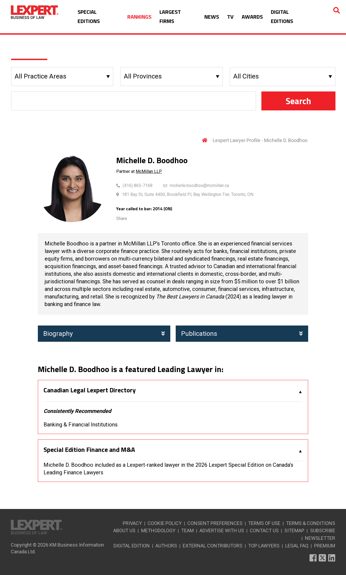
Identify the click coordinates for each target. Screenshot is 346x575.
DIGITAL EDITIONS (282, 16)
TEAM (187, 530)
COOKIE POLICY (165, 523)
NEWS (211, 16)
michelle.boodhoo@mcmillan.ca (199, 185)
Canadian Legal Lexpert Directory (90, 390)
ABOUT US (124, 530)
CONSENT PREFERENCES (214, 523)
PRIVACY (132, 523)
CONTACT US (264, 530)
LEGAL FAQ (296, 545)
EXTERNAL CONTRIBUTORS (212, 545)
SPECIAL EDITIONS (89, 16)
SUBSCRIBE (322, 530)
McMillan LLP (149, 171)
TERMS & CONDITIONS (310, 523)
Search (298, 100)
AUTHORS (166, 545)
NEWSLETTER (320, 538)
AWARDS (252, 16)
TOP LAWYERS (264, 545)
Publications (242, 333)
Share (121, 218)
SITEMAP (294, 530)
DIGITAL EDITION (132, 545)
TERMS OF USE (264, 523)
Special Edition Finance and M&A (89, 449)
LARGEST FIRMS (170, 16)
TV (230, 16)
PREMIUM (324, 545)
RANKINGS (139, 16)
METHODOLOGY (158, 530)
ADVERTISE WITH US (221, 530)
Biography (104, 333)
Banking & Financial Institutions (81, 424)
